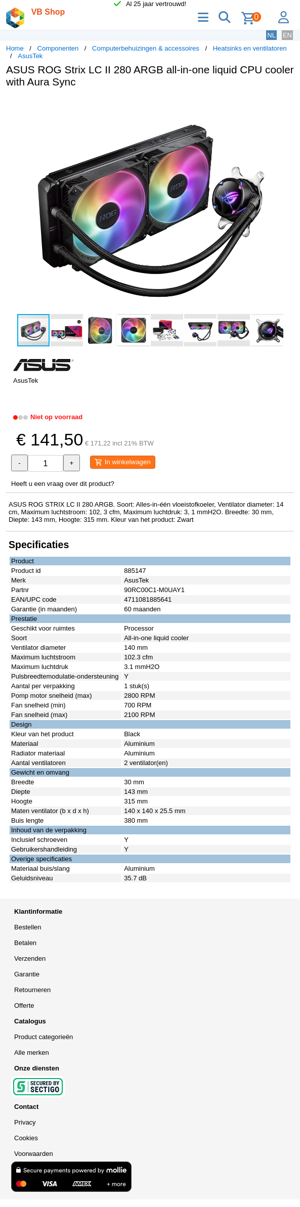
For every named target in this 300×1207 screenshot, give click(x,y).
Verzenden (30, 958)
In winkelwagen (123, 462)
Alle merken (31, 1052)
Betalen (25, 943)
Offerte (24, 1005)
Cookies (26, 1138)
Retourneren (32, 990)
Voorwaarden (33, 1153)
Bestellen (27, 927)
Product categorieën (43, 1037)
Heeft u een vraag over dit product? (62, 483)
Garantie (26, 974)
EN (287, 35)
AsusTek (30, 56)
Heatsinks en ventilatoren (250, 48)
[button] (285, 106)
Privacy (25, 1122)
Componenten (58, 48)
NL (271, 35)
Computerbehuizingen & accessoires (145, 48)
